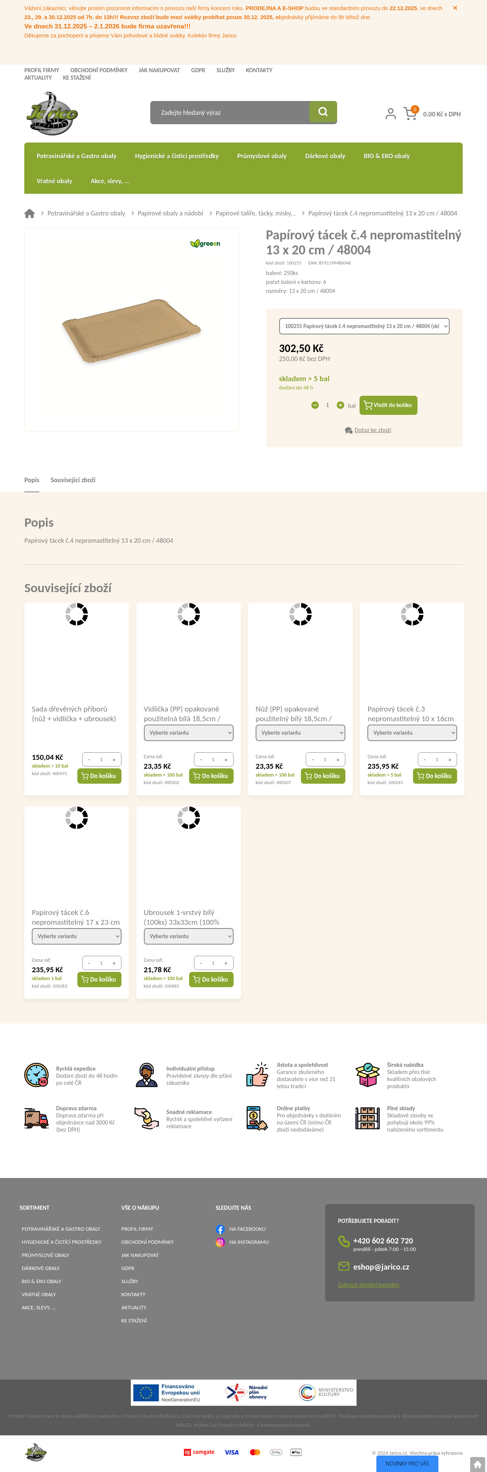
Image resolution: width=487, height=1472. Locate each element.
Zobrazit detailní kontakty (369, 1285)
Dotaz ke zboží (373, 431)
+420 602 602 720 (383, 1242)
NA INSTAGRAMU (249, 1243)
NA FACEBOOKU (247, 1230)
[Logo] (52, 114)
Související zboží (72, 481)
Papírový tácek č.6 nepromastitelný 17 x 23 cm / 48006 (70, 918)
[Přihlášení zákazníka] (391, 113)
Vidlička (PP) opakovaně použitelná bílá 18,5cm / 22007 (182, 714)
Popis (31, 481)
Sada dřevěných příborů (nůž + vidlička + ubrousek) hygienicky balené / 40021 (74, 714)
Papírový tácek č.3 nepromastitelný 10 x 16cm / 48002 (410, 714)
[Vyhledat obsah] (322, 112)
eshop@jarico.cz (382, 1268)
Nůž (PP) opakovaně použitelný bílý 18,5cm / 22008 (294, 714)
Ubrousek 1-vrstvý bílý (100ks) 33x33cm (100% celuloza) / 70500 (181, 918)
